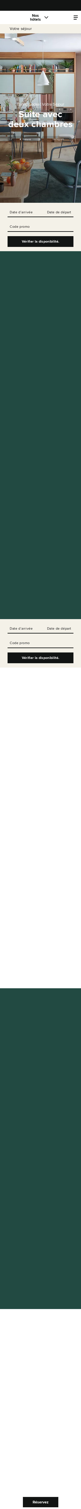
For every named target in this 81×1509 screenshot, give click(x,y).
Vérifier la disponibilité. (40, 241)
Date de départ (59, 212)
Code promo (20, 227)
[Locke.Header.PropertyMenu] (76, 17)
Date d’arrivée (21, 212)
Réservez (41, 1502)
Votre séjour (21, 29)
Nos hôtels (35, 17)
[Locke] (14, 17)
